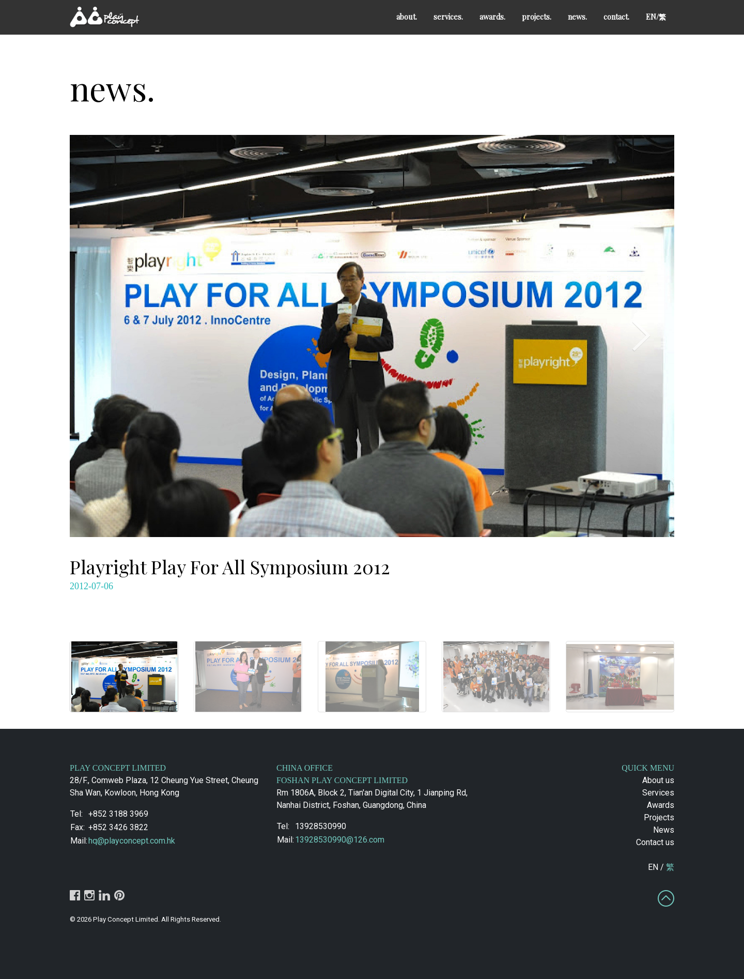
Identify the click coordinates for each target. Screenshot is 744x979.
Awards (660, 805)
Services (658, 793)
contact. (616, 16)
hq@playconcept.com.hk (131, 841)
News (663, 830)
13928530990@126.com (339, 840)
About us (658, 780)
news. (577, 16)
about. (406, 16)
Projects (659, 817)
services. (448, 16)
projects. (536, 16)
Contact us (655, 842)
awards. (492, 16)
